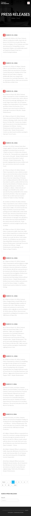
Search (3, 497)
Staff (26, 510)
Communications (18, 512)
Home (13, 18)
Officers (10, 512)
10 (8, 485)
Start (3, 482)
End (15, 485)
